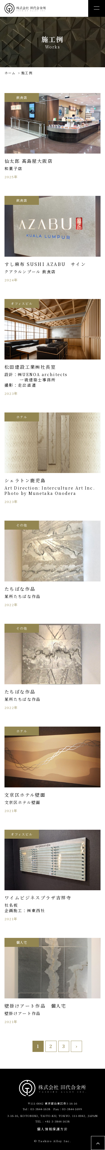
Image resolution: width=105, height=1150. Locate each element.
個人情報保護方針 (52, 1128)
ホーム (10, 72)
